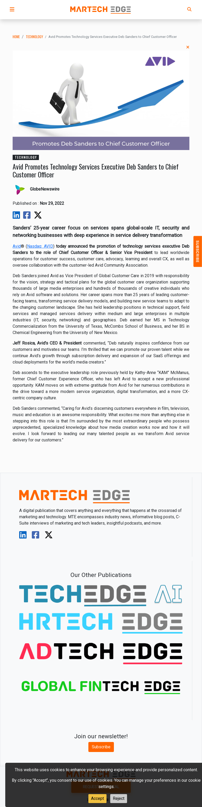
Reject (118, 798)
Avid (17, 246)
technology (34, 36)
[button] (12, 9)
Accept (97, 798)
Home (16, 36)
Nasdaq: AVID (40, 246)
